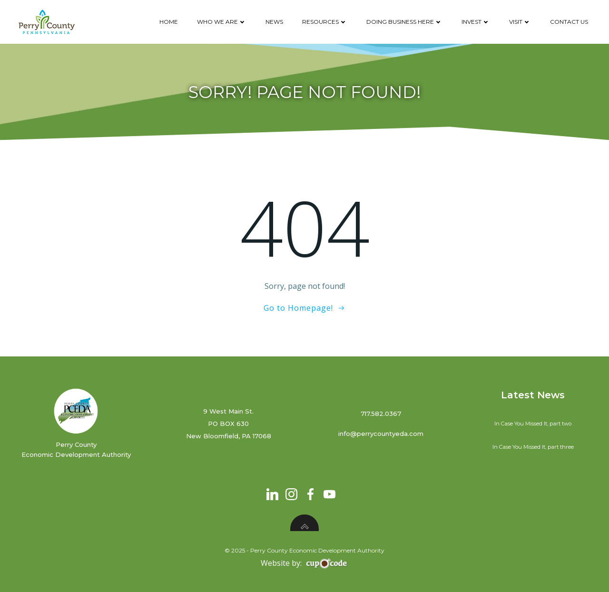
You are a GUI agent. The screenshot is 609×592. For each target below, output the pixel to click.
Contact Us (569, 21)
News (274, 21)
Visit (520, 21)
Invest (476, 21)
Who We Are (221, 21)
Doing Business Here (404, 21)
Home (168, 21)
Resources (324, 21)
